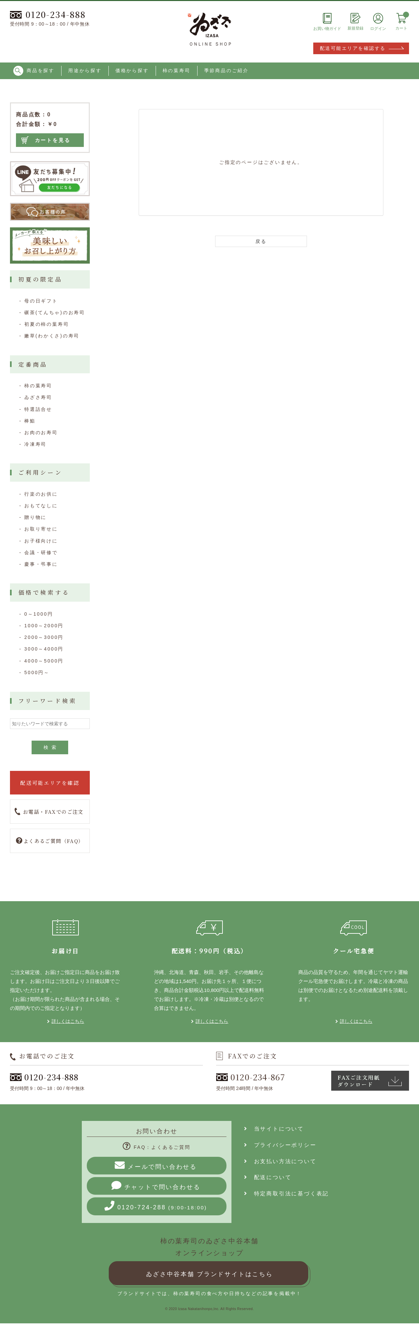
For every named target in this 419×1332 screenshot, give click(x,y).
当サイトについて (274, 1129)
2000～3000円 (44, 637)
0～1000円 (38, 614)
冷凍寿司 (35, 444)
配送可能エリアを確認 (49, 782)
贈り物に (35, 517)
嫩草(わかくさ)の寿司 (51, 335)
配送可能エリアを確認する (353, 48)
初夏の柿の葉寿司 (46, 324)
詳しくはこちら (68, 1021)
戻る (261, 241)
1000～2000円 (44, 625)
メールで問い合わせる (156, 1165)
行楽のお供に (41, 494)
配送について (267, 1177)
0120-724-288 (155, 1206)
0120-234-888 (48, 14)
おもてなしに (41, 505)
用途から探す (85, 70)
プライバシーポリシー (280, 1145)
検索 (52, 747)
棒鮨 (30, 421)
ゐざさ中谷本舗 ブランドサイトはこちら (209, 1274)
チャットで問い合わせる (156, 1185)
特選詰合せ (38, 409)
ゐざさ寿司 (38, 397)
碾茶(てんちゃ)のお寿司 (54, 312)
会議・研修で (41, 552)
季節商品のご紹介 (226, 70)
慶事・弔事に (41, 564)
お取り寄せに (41, 529)
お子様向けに (41, 541)
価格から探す (132, 70)
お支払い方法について (280, 1161)
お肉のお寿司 (41, 432)
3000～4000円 (44, 649)
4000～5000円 (44, 661)
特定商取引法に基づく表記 (286, 1193)
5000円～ (37, 672)
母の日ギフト (41, 300)
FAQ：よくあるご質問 (157, 1147)
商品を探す (34, 71)
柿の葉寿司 (177, 70)
